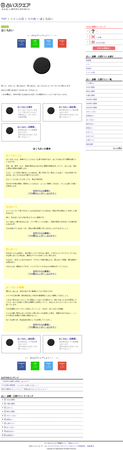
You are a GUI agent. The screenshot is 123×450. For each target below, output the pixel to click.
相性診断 (89, 144)
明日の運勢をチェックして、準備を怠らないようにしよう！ (24, 389)
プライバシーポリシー (68, 446)
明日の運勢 (10, 412)
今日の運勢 (10, 400)
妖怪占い (9, 419)
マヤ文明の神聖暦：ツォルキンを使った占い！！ (20, 385)
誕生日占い (10, 431)
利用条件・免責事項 (86, 446)
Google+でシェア (62, 42)
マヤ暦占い (90, 83)
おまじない (90, 136)
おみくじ (9, 408)
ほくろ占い (10, 427)
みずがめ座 (97, 42)
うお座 (95, 37)
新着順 (88, 60)
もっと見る (117, 148)
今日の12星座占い (104, 48)
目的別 (88, 68)
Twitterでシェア (48, 42)
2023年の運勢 (91, 108)
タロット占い (11, 415)
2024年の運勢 (91, 103)
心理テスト (10, 423)
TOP (3, 18)
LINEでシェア (35, 42)
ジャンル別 (17, 18)
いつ (88, 64)
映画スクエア (73, 443)
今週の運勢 (10, 404)
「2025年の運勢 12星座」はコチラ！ (15, 381)
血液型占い (10, 435)
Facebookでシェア (21, 42)
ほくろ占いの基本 (42, 148)
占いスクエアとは (51, 446)
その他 (32, 18)
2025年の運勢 (91, 99)
